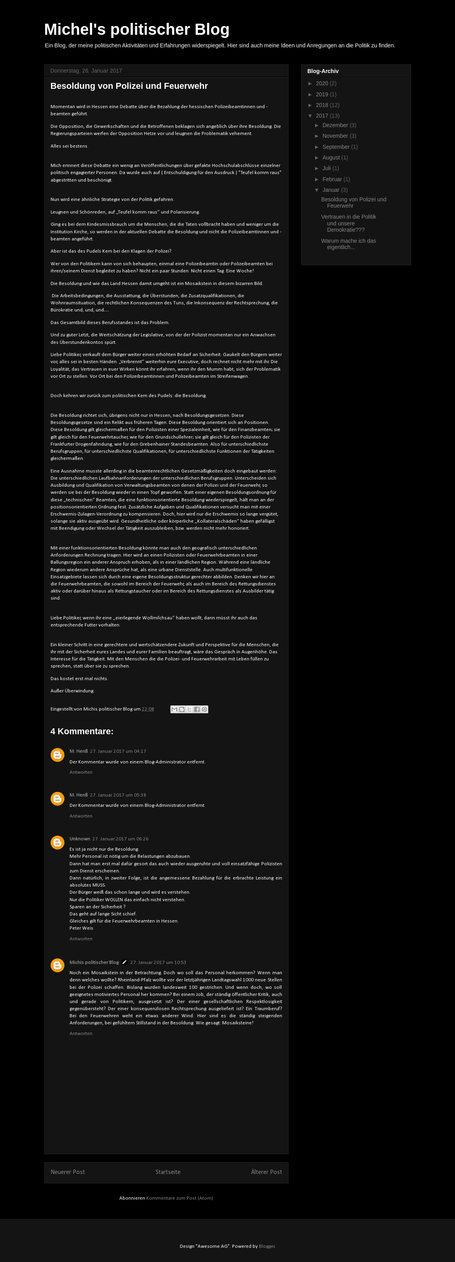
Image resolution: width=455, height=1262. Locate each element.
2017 (323, 116)
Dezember (336, 125)
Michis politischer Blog (94, 962)
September (337, 147)
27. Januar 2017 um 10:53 (158, 962)
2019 (323, 94)
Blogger (267, 1246)
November (336, 136)
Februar (333, 179)
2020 (323, 83)
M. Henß (79, 751)
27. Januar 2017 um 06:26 (121, 839)
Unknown (80, 839)
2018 (323, 105)
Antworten (81, 772)
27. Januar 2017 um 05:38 (118, 795)
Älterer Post (266, 1172)
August (332, 157)
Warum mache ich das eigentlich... (348, 244)
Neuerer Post (68, 1172)
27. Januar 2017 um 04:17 (118, 751)
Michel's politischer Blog (137, 29)
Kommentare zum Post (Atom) (179, 1198)
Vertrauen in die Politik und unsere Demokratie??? (348, 223)
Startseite (168, 1172)
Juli (327, 168)
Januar (332, 190)
